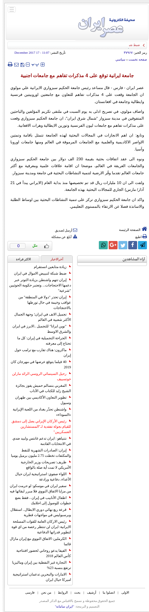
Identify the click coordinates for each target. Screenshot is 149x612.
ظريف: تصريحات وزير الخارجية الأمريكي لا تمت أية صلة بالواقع (43, 465)
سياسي (118, 59)
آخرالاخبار (54, 259)
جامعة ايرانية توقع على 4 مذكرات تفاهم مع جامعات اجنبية (74, 75)
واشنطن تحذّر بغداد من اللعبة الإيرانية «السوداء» (39, 412)
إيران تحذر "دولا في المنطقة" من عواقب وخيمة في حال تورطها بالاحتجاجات (42, 302)
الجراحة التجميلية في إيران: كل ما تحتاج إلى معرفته (41, 340)
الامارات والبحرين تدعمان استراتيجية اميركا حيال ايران (39, 577)
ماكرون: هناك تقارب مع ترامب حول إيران (40, 352)
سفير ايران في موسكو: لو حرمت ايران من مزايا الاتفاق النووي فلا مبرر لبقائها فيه (37, 488)
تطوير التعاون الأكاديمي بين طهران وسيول (40, 400)
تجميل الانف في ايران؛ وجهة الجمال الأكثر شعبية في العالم (40, 317)
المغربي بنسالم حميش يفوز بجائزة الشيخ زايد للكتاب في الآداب (40, 388)
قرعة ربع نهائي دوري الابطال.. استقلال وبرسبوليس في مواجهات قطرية (38, 512)
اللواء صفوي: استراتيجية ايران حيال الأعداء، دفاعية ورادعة (40, 476)
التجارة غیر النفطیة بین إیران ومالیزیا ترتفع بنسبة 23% (38, 565)
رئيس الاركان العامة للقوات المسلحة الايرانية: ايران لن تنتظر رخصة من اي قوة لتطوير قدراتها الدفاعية (38, 526)
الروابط (60, 592)
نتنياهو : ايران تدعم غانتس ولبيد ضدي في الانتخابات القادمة (39, 441)
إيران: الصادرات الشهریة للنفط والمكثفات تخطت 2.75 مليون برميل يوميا (38, 453)
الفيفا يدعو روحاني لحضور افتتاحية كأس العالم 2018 (41, 553)
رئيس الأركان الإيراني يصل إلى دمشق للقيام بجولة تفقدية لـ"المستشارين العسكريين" (38, 426)
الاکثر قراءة (20, 259)
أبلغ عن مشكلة (62, 237)
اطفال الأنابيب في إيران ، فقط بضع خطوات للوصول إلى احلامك (40, 500)
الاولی (122, 592)
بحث (75, 592)
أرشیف (88, 592)
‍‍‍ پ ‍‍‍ (32, 64)
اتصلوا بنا (106, 592)
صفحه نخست (135, 59)
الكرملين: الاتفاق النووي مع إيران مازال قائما (37, 541)
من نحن (43, 592)
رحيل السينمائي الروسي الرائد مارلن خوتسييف (38, 376)
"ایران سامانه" (62, 606)
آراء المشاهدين (131, 259)
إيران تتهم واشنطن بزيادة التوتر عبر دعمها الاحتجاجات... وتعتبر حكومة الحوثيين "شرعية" (37, 285)
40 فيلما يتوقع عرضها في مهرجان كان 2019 (38, 364)
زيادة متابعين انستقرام (49, 267)
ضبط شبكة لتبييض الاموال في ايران (39, 273)
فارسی (27, 592)
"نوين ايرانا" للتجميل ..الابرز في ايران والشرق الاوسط (39, 329)
